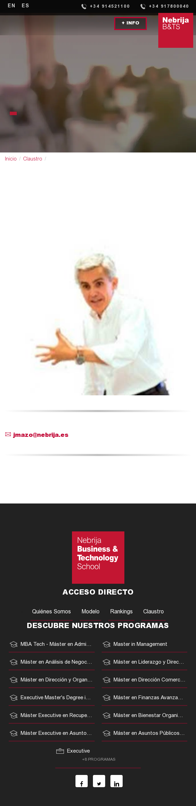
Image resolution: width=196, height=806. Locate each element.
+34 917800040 (164, 6)
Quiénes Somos (51, 612)
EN (12, 6)
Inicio (11, 159)
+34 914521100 (105, 6)
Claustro (32, 159)
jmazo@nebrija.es (36, 436)
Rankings (121, 612)
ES (26, 6)
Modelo (90, 612)
